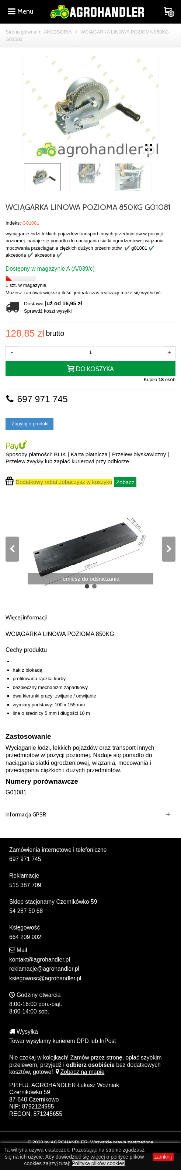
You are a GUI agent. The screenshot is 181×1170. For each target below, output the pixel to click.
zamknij (163, 1157)
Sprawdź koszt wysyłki (48, 311)
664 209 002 (25, 937)
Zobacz (125, 482)
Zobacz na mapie (79, 1072)
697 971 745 (37, 399)
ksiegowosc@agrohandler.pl (45, 978)
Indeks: (13, 223)
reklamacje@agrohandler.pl (44, 969)
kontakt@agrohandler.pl (39, 959)
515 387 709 (25, 885)
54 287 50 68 (26, 911)
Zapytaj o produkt (29, 423)
